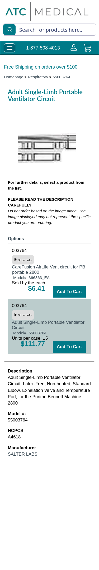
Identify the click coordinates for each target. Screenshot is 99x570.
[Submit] (9, 29)
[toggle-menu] (9, 47)
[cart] (87, 50)
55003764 (61, 77)
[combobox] (49, 30)
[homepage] (47, 11)
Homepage (13, 77)
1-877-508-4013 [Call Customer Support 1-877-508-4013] (43, 48)
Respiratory (38, 77)
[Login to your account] (72, 50)
